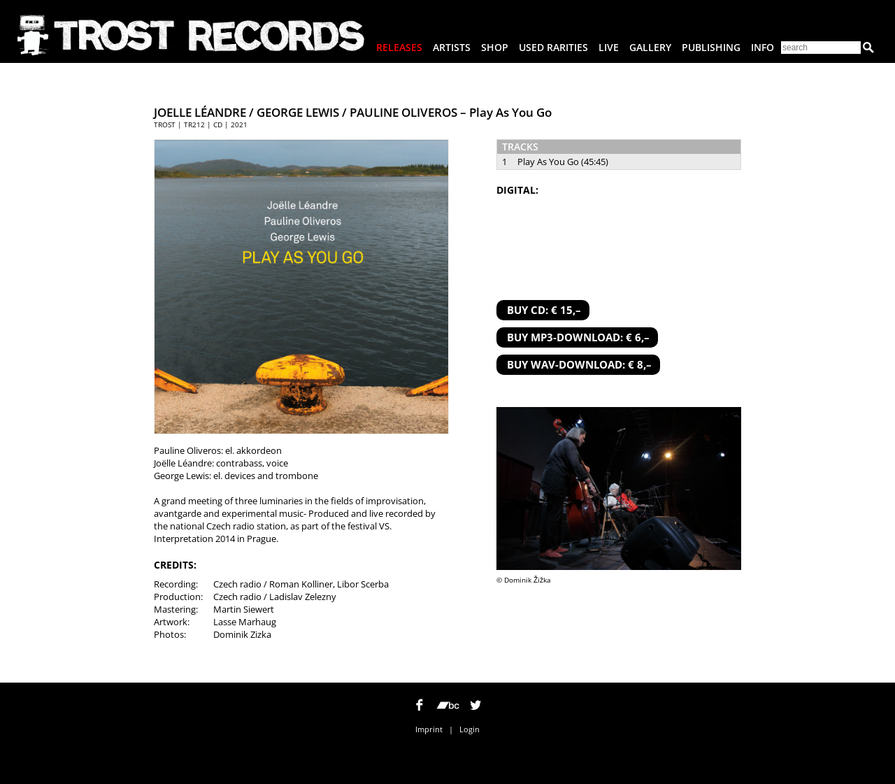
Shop (494, 47)
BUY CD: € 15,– (544, 310)
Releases (399, 47)
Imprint (429, 729)
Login (469, 729)
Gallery (650, 47)
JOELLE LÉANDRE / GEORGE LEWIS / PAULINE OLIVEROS (305, 112)
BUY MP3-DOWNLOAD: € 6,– (578, 337)
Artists (452, 47)
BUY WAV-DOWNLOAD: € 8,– (579, 364)
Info (762, 47)
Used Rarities (553, 47)
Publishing (711, 47)
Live (609, 47)
